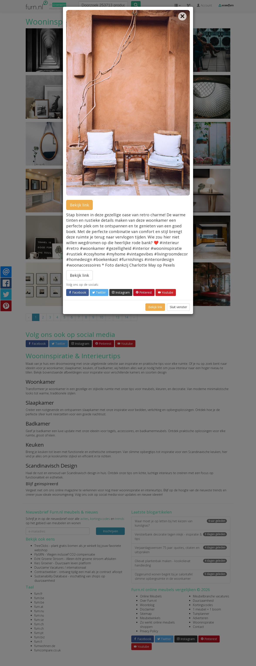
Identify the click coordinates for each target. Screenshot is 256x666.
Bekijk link (79, 205)
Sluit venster (178, 307)
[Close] (182, 16)
